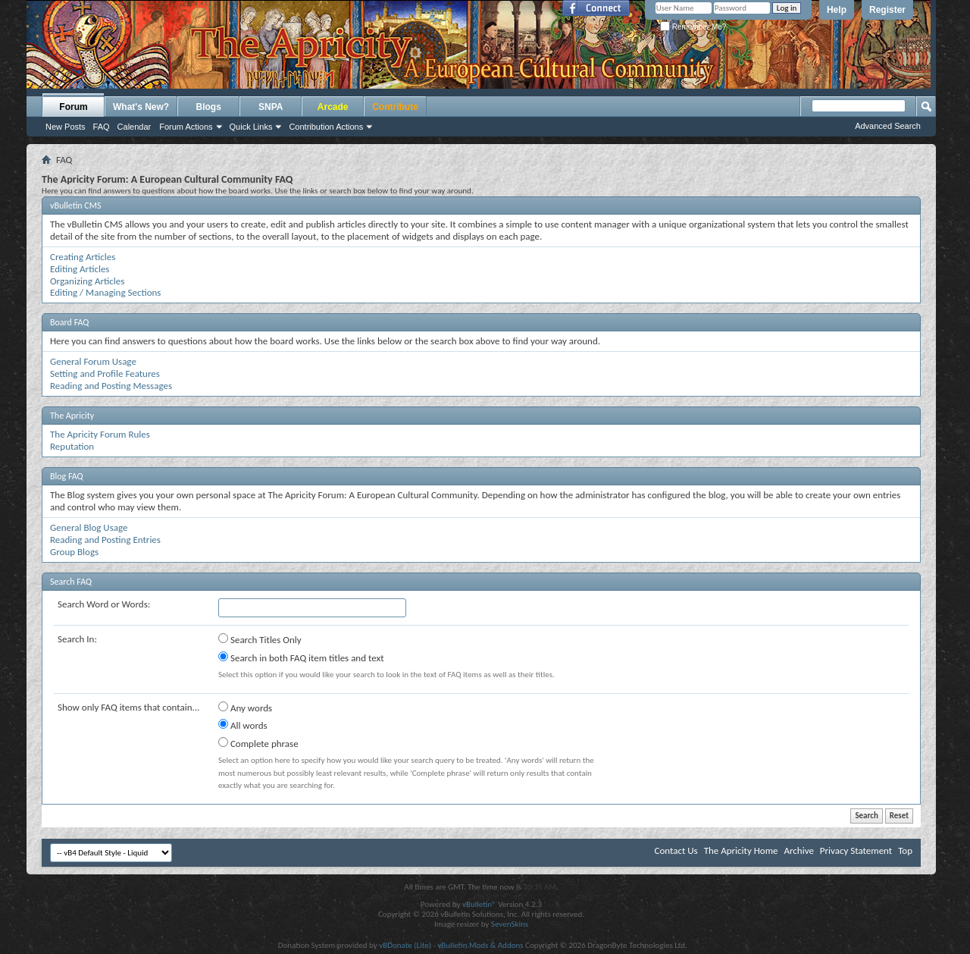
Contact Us (676, 850)
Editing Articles (79, 269)
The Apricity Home (741, 850)
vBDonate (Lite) (405, 945)
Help (836, 10)
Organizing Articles (87, 281)
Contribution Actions (326, 126)
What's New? (141, 107)
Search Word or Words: (104, 604)
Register (887, 10)
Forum (73, 107)
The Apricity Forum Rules (100, 434)
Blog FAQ (66, 476)
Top (905, 850)
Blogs (208, 107)
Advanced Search (888, 125)
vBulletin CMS (76, 205)
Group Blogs (74, 551)
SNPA (270, 107)
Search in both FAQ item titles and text (300, 657)
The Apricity (72, 415)
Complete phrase (258, 743)
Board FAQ (69, 322)
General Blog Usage (88, 527)
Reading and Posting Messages (111, 385)
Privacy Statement (856, 850)
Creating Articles (82, 256)
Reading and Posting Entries (105, 539)
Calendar (134, 126)
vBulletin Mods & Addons (480, 945)
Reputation (72, 446)
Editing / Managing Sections (105, 292)
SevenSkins (509, 924)
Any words (245, 707)
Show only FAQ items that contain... (128, 707)
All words (243, 725)
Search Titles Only (260, 639)
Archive (798, 850)
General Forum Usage (93, 361)
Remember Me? (693, 27)
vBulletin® (479, 904)
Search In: (77, 639)
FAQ (101, 126)
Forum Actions (185, 126)
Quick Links (251, 126)
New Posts (65, 126)
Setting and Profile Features (105, 373)
